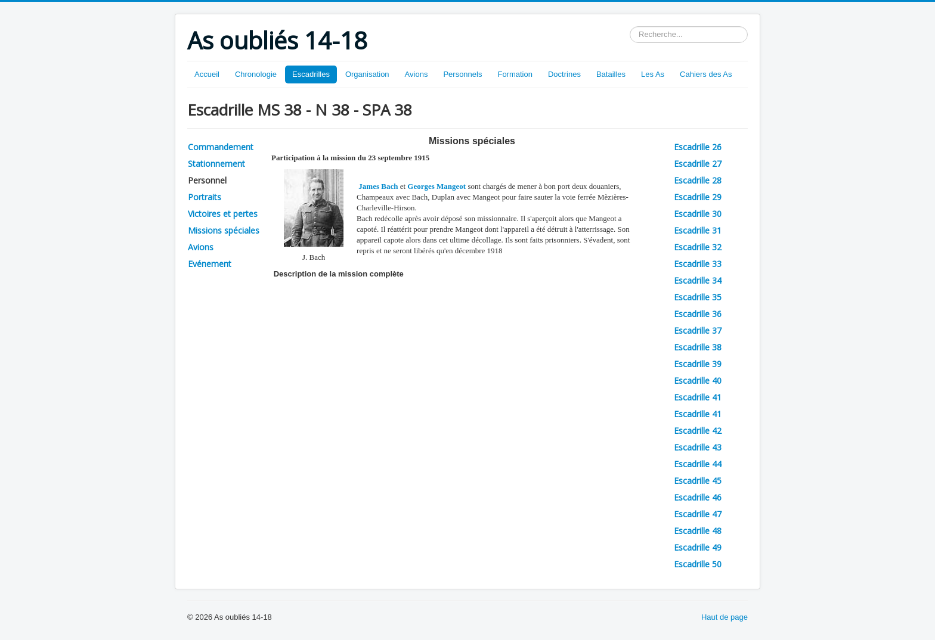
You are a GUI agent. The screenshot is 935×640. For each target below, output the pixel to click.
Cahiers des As (706, 74)
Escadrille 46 (698, 497)
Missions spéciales (223, 230)
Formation (514, 74)
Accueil (206, 74)
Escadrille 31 (698, 230)
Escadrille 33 (698, 263)
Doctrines (564, 74)
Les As (652, 74)
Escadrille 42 (698, 430)
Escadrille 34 (698, 280)
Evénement (209, 263)
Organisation (367, 74)
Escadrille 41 (698, 397)
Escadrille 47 (698, 514)
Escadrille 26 (698, 147)
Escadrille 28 (698, 180)
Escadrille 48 (698, 530)
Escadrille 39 (698, 363)
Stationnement (216, 163)
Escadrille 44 (698, 464)
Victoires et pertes (223, 213)
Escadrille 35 (698, 297)
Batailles (611, 74)
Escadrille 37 (698, 330)
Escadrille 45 (698, 480)
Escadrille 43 (698, 447)
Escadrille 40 (698, 380)
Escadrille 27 (698, 163)
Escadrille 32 (698, 247)
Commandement (220, 147)
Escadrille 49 (698, 547)
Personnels (462, 74)
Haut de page (724, 617)
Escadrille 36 (698, 313)
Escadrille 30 (698, 213)
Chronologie (256, 74)
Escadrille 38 (698, 347)
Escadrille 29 (698, 197)
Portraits (204, 197)
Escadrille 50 (698, 564)
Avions (416, 74)
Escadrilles (311, 74)
